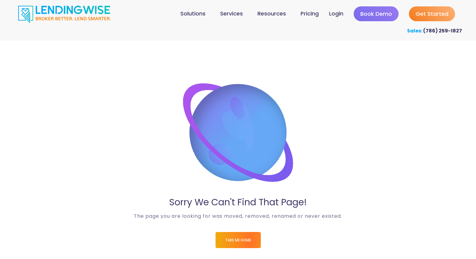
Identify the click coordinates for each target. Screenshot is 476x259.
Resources (271, 13)
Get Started (432, 14)
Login (336, 13)
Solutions (193, 13)
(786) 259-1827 (442, 30)
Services (231, 13)
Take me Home (238, 240)
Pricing (310, 13)
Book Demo (376, 14)
